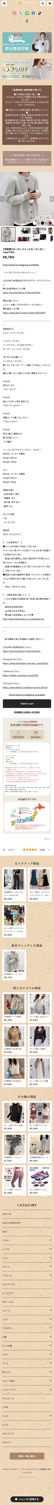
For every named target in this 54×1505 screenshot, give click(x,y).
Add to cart (27, 703)
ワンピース (7, 1275)
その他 (5, 1407)
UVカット (6, 1442)
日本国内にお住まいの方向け (27, 712)
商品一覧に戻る (27, 1456)
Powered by (27, 1477)
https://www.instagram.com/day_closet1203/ (25, 663)
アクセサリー (8, 1328)
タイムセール (8, 1398)
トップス (6, 1249)
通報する (47, 839)
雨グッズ (6, 1372)
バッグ (5, 1319)
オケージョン (8, 1302)
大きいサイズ (8, 1433)
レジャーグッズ (9, 1389)
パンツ (5, 1258)
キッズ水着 (7, 1346)
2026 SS (6, 1214)
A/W (4, 1231)
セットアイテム (8, 1284)
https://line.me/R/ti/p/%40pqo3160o (22, 292)
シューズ (6, 1310)
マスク (5, 1354)
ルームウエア (8, 1293)
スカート (6, 1267)
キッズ (5, 1416)
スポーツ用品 (8, 1381)
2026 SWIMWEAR (11, 1223)
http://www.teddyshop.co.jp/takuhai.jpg (23, 619)
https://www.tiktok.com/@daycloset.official (25, 687)
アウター (6, 1240)
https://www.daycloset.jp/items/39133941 (24, 313)
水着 (4, 1337)
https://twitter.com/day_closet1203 (20, 675)
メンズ (5, 1425)
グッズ (5, 1363)
